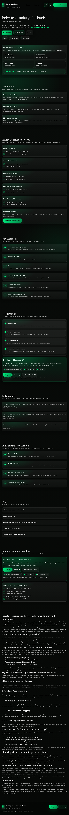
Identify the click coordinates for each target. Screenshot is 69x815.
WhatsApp (19, 32)
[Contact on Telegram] (46, 5)
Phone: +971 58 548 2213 (31, 569)
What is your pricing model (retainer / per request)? (34, 522)
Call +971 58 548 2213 (30, 375)
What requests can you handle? (34, 510)
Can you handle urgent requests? (34, 534)
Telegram (7, 32)
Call (29, 32)
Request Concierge (60, 5)
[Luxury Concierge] (11, 5)
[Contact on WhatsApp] (50, 5)
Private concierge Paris (45, 761)
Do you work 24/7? (34, 516)
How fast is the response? (34, 528)
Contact (36, 5)
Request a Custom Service (12, 220)
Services (28, 5)
